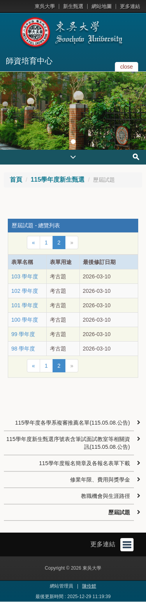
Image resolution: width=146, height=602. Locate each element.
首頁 (16, 179)
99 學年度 (23, 334)
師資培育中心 (29, 61)
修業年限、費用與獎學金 (100, 479)
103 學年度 (24, 276)
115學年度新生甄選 (58, 179)
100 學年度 (24, 320)
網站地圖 (101, 6)
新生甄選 (73, 6)
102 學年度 (24, 291)
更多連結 (130, 6)
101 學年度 (24, 305)
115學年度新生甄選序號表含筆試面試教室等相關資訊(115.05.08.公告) (68, 443)
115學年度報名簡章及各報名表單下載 (84, 463)
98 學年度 (23, 348)
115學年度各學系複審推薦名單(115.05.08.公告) (72, 423)
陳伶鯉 (89, 586)
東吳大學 (45, 6)
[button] (8, 110)
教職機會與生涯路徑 (105, 496)
